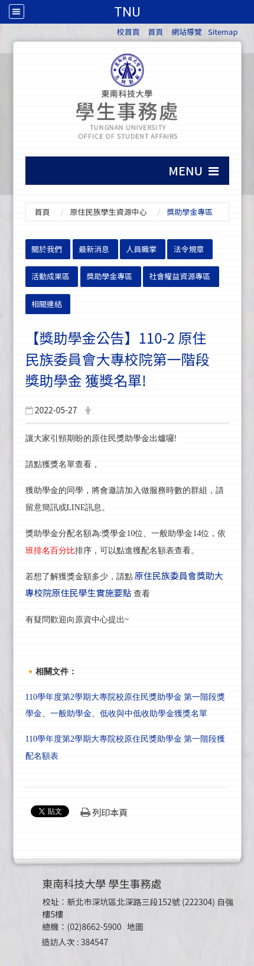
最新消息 (94, 248)
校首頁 (128, 31)
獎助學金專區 (109, 276)
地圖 (135, 926)
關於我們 (46, 248)
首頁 (155, 31)
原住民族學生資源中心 (108, 211)
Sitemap (223, 31)
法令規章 (189, 248)
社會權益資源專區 (179, 276)
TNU (127, 11)
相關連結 (46, 303)
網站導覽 (186, 31)
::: (111, 29)
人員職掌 (141, 248)
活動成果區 (50, 276)
